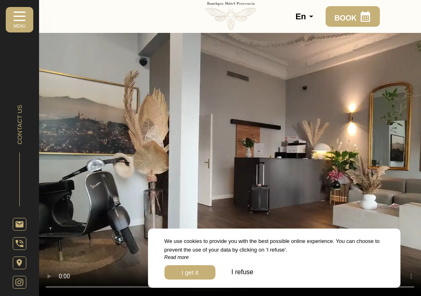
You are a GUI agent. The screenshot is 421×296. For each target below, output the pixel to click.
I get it (190, 272)
